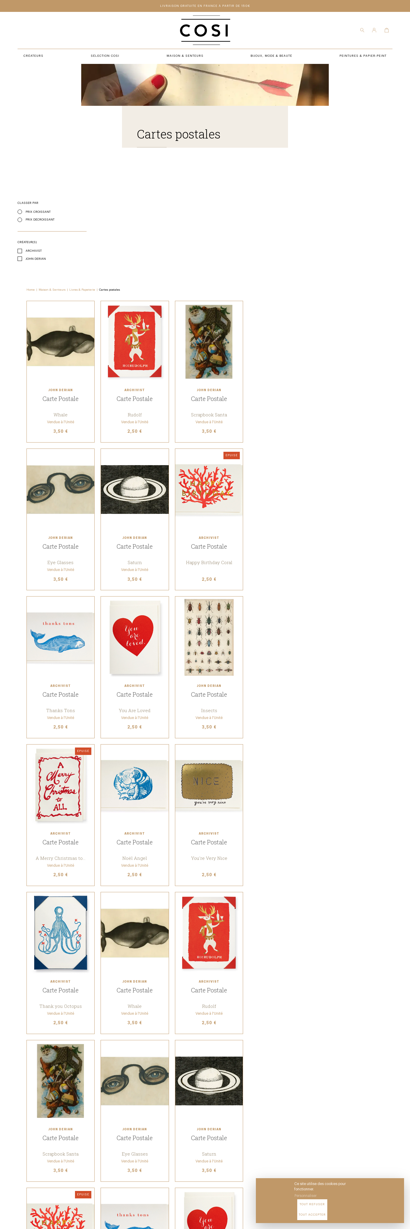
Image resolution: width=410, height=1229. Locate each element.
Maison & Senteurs (127, 191)
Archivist (34, 251)
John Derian (36, 259)
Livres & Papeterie (157, 191)
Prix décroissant (40, 219)
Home (105, 191)
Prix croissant (38, 212)
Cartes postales (184, 191)
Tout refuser (347, 1210)
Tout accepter (383, 1210)
